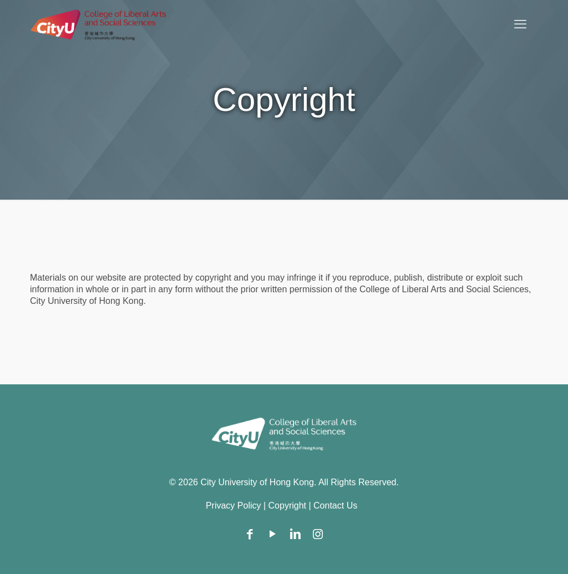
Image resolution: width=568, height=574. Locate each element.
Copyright (287, 505)
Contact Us (335, 505)
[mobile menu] (520, 24)
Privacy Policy (233, 505)
